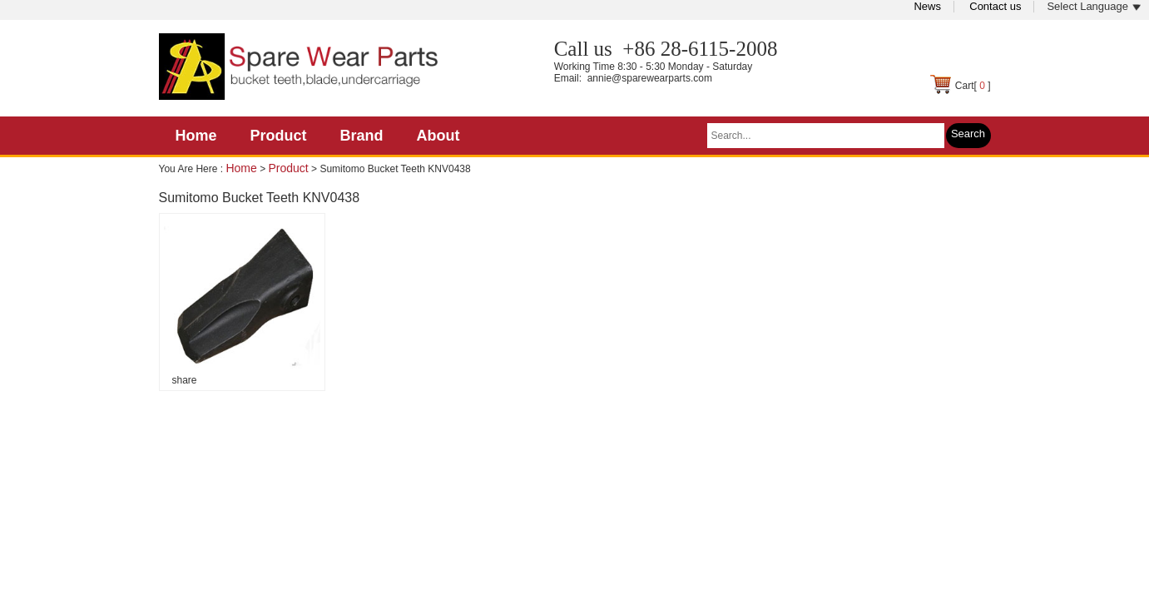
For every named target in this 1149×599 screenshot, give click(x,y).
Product (278, 135)
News (927, 6)
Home (196, 135)
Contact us (995, 6)
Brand (362, 135)
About (438, 135)
